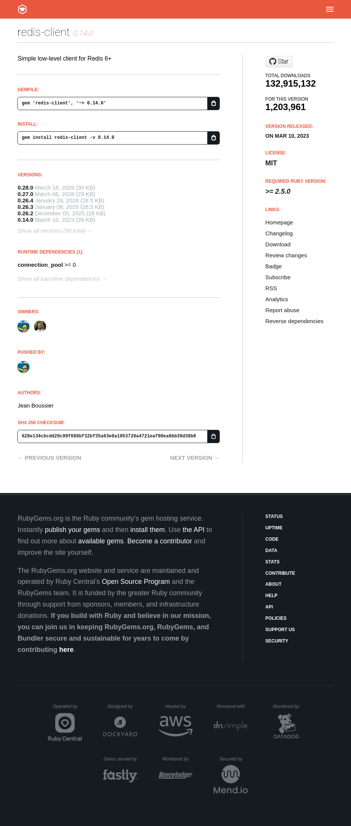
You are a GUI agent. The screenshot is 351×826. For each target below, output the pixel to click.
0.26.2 (25, 213)
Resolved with (232, 706)
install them (147, 530)
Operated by (67, 709)
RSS (271, 288)
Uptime (274, 527)
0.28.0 (25, 187)
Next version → (195, 457)
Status (274, 516)
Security (277, 641)
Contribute (280, 573)
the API (194, 530)
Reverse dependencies (294, 321)
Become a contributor (159, 541)
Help (272, 595)
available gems (101, 541)
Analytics (277, 299)
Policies (276, 618)
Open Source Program (136, 581)
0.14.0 (25, 219)
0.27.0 (25, 194)
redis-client (43, 32)
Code (272, 539)
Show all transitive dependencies (58, 278)
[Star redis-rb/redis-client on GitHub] (279, 61)
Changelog (279, 233)
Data (272, 550)
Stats (273, 562)
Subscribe (278, 277)
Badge (274, 266)
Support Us (280, 629)
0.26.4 (25, 200)
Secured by (233, 759)
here (66, 649)
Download (278, 244)
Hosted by (179, 706)
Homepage (279, 222)
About (274, 584)
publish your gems (72, 530)
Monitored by (288, 706)
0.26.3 (25, 207)
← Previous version (49, 457)
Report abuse (283, 310)
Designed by (122, 706)
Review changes (286, 255)
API (269, 607)
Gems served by (120, 759)
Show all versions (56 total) (51, 230)
